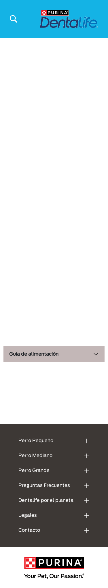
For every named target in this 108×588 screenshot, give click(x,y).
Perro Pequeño (35, 440)
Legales (27, 515)
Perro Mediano (35, 455)
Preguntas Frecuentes (44, 485)
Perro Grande (34, 470)
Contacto (29, 530)
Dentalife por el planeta (45, 500)
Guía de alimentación (33, 354)
